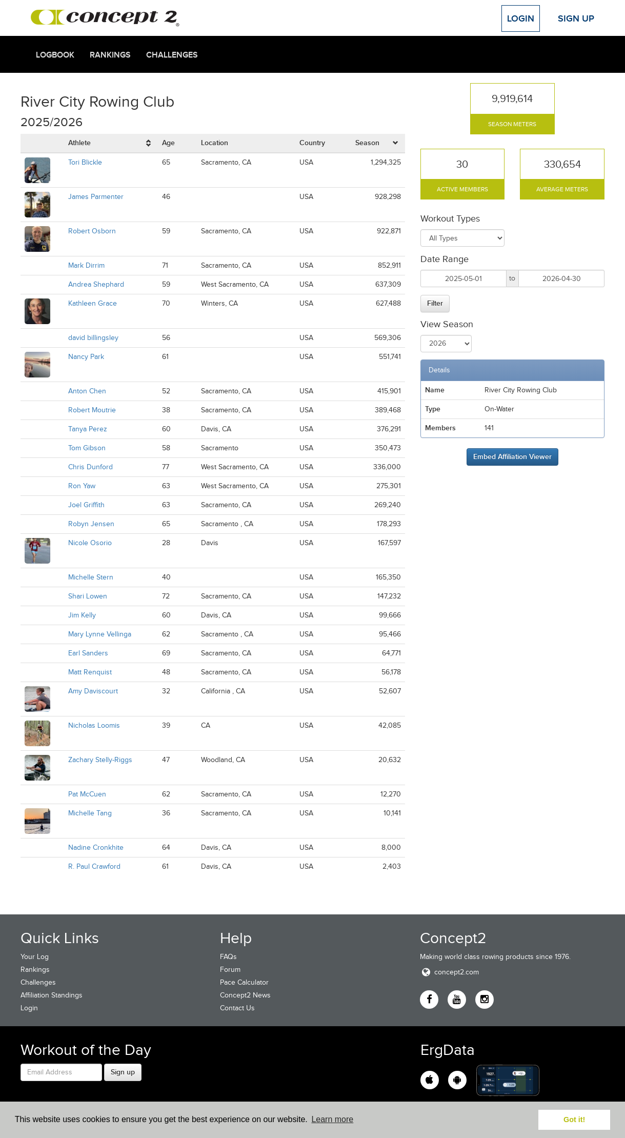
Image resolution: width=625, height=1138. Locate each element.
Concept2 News (245, 995)
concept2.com (449, 972)
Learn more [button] (332, 1119)
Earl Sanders (88, 653)
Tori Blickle (85, 162)
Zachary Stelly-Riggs (100, 760)
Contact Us (237, 1008)
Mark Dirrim (86, 265)
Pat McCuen (87, 794)
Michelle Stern (90, 577)
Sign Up (576, 18)
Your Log (35, 957)
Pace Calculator (244, 982)
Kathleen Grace (92, 303)
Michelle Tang (90, 813)
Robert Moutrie (92, 410)
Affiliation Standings (52, 995)
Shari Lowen (87, 596)
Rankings (110, 54)
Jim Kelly (82, 615)
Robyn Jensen (91, 524)
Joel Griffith (86, 505)
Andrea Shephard (96, 284)
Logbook (55, 54)
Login (520, 18)
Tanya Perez (87, 429)
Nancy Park (86, 357)
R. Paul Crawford (94, 866)
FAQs (228, 957)
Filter (435, 303)
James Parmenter (96, 197)
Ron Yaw (81, 486)
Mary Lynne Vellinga (99, 634)
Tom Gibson (87, 448)
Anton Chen (87, 391)
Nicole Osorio (90, 543)
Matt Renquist (90, 672)
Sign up (123, 1072)
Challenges (172, 54)
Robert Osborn (92, 231)
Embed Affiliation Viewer (512, 456)
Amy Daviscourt (93, 691)
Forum (230, 969)
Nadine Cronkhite (96, 847)
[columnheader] (111, 143)
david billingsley (93, 338)
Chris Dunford (90, 467)
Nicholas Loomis (94, 725)
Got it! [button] (574, 1119)
